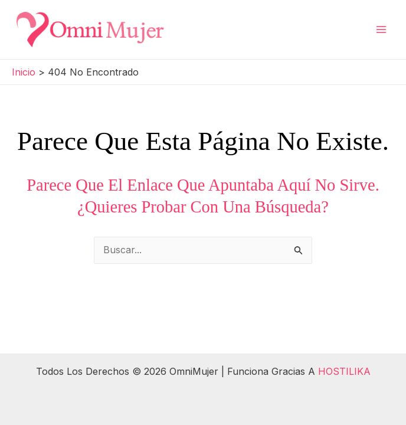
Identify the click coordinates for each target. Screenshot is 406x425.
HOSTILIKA (344, 371)
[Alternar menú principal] (381, 29)
